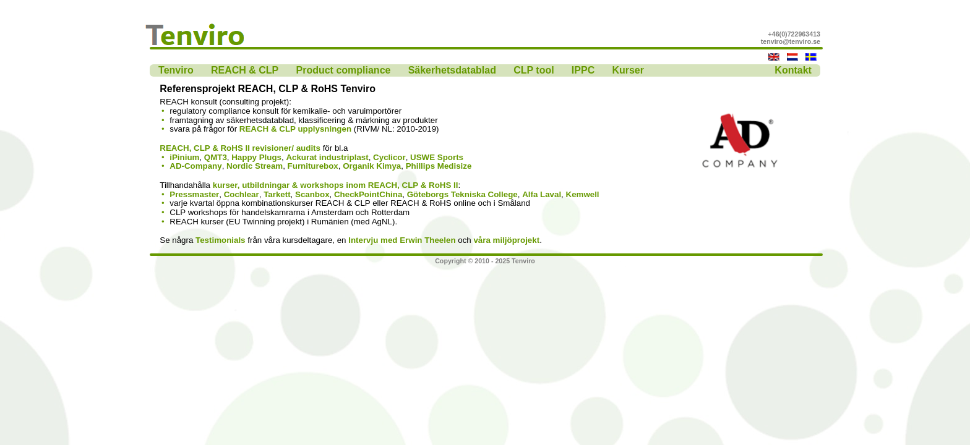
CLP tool (533, 70)
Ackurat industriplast (327, 157)
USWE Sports (436, 157)
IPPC (583, 70)
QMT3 (215, 157)
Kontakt (793, 70)
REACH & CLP (244, 70)
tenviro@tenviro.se (790, 41)
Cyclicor (389, 157)
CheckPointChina (368, 194)
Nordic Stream (254, 166)
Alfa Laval (541, 194)
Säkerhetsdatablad (452, 70)
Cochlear (241, 194)
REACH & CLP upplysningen (295, 129)
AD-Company (195, 166)
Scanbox (312, 194)
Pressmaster (194, 194)
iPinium (184, 157)
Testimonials (220, 240)
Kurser (628, 70)
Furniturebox (313, 166)
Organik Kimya (372, 166)
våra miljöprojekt (506, 240)
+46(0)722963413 (794, 34)
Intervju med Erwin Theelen (401, 240)
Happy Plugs (256, 157)
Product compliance (343, 70)
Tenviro (176, 70)
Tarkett (277, 194)
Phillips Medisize (439, 166)
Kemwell (582, 194)
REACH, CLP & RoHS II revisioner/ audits (240, 148)
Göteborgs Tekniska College (462, 194)
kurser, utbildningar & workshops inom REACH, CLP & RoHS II (335, 185)
